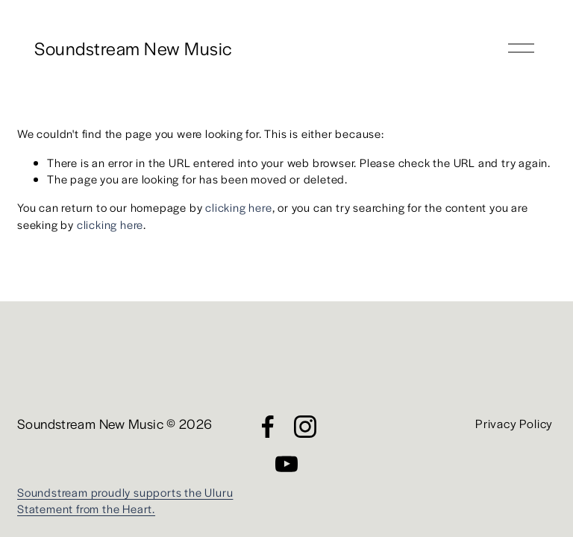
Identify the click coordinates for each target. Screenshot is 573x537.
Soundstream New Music (133, 47)
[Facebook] (268, 427)
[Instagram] (305, 427)
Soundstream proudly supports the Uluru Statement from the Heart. (125, 500)
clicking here (238, 207)
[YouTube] (286, 464)
